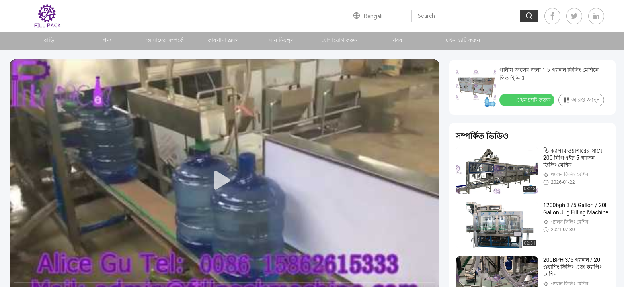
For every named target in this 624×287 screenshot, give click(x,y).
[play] (224, 181)
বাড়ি (49, 40)
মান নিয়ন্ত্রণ (281, 40)
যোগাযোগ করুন (339, 40)
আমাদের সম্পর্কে (165, 40)
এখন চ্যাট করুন (462, 40)
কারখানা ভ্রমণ (223, 40)
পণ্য (107, 40)
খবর (397, 40)
